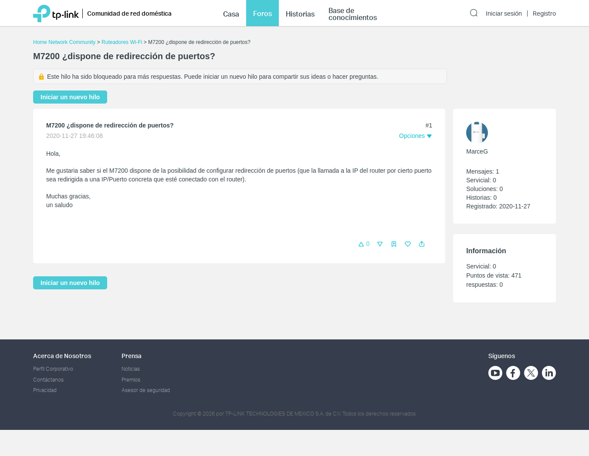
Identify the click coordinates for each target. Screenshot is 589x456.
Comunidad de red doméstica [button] (129, 13)
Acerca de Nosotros (62, 355)
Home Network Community (64, 42)
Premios (131, 379)
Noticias (131, 368)
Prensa (132, 355)
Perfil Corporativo (53, 368)
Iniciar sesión (504, 13)
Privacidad (45, 390)
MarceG (477, 151)
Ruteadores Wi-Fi (122, 42)
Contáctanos (48, 379)
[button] (421, 244)
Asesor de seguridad (146, 390)
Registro (544, 13)
